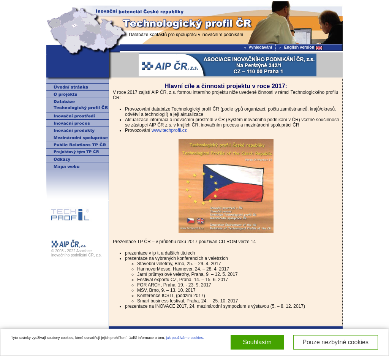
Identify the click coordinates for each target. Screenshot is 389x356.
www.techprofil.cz (169, 130)
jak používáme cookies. (185, 337)
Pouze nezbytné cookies (335, 342)
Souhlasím (257, 342)
